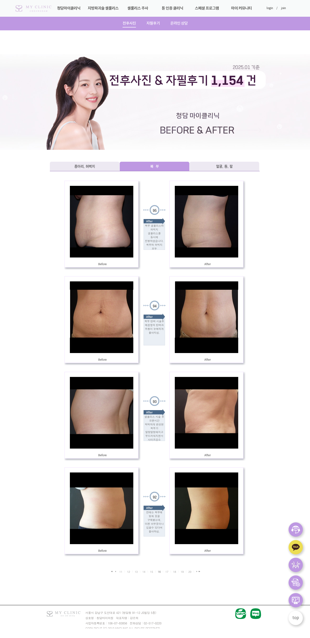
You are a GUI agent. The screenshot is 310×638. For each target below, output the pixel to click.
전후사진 (129, 23)
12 (128, 571)
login (270, 8)
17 (166, 571)
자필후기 (153, 23)
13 (136, 571)
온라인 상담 (179, 23)
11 (120, 571)
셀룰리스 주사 (138, 10)
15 (151, 571)
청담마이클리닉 (69, 10)
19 (182, 571)
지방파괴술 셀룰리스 (103, 10)
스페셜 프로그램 (207, 10)
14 (143, 571)
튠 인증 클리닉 (172, 10)
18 (174, 571)
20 (189, 571)
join (283, 8)
